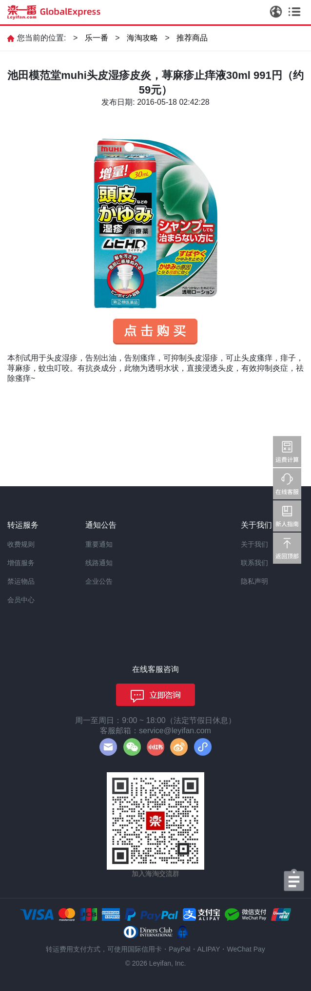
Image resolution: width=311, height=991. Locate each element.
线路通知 (99, 563)
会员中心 (21, 600)
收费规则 (21, 544)
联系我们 (254, 563)
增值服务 (21, 563)
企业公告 (99, 581)
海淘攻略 (142, 38)
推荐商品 (192, 38)
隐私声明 (254, 581)
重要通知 (99, 544)
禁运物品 (21, 581)
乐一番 (96, 38)
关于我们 (254, 544)
